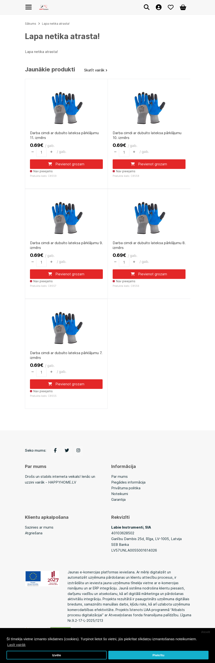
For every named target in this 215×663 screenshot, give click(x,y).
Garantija (118, 499)
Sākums (30, 23)
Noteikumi (119, 494)
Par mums (119, 476)
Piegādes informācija (128, 482)
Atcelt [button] (205, 632)
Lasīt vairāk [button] (16, 645)
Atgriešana (33, 533)
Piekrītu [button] (158, 655)
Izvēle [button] (56, 655)
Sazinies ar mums (39, 527)
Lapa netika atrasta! (56, 23)
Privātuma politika (125, 488)
